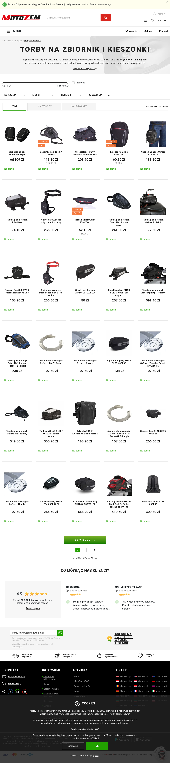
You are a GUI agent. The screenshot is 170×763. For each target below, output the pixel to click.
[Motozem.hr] (141, 686)
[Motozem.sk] (159, 676)
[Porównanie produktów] (145, 20)
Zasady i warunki (51, 689)
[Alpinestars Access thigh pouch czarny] (51, 215)
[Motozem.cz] (142, 676)
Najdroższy (79, 106)
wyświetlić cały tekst (84, 68)
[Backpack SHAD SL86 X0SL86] (153, 496)
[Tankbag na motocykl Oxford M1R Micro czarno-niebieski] (17, 355)
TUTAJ (95, 738)
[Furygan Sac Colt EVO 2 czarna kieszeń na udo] (17, 285)
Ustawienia (73, 746)
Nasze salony (14, 683)
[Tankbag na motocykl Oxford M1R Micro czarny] (119, 215)
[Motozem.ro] (123, 686)
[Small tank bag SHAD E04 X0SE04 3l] (51, 496)
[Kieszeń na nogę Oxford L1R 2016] (153, 145)
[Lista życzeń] (152, 20)
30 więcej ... (85, 539)
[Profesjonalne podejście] (64, 655)
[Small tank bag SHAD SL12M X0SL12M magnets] (119, 285)
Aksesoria (8, 41)
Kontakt (163, 31)
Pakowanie (95, 95)
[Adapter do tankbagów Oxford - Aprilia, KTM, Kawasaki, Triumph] (119, 426)
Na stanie (10, 95)
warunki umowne (37, 640)
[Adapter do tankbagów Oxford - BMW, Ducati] (51, 355)
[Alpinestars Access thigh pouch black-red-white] (51, 285)
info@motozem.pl (16, 676)
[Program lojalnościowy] (105, 655)
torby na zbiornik (32, 41)
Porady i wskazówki (83, 686)
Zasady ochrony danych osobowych (66, 723)
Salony (148, 31)
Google (71, 711)
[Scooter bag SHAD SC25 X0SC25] (153, 426)
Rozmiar (66, 95)
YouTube (24, 690)
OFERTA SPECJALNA (85, 558)
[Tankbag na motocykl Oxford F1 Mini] (153, 215)
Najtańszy (45, 106)
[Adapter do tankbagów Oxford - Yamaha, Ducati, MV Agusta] (153, 355)
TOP (14, 106)
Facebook (10, 690)
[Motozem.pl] (123, 676)
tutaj (97, 755)
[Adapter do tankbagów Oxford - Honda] (17, 496)
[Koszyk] (160, 20)
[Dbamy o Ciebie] (147, 655)
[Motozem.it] (159, 691)
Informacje (131, 31)
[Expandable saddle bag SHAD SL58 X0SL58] (85, 496)
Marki (36, 95)
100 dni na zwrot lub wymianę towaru (124, 638)
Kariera (77, 676)
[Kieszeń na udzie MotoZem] (119, 145)
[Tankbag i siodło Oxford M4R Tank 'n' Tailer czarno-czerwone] (119, 496)
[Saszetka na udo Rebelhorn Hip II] (17, 145)
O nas (46, 684)
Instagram (17, 690)
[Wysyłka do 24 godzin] (22, 655)
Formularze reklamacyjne (49, 677)
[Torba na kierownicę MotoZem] (85, 215)
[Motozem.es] (124, 691)
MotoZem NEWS (81, 681)
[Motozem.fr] (141, 691)
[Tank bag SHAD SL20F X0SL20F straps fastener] (51, 426)
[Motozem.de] (160, 681)
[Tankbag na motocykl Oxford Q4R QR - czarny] (153, 285)
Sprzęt (77, 691)
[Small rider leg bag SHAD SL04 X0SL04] (85, 285)
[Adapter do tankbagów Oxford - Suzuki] (85, 355)
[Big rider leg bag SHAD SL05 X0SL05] (119, 355)
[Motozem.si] (159, 686)
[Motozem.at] (141, 681)
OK (97, 746)
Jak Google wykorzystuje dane (114, 723)
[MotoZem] (21, 17)
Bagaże (18, 41)
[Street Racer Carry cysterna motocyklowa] (85, 145)
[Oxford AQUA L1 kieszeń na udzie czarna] (85, 426)
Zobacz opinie (33, 608)
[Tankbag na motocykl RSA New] (17, 215)
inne (93, 550)
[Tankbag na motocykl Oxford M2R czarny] (17, 426)
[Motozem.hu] (124, 681)
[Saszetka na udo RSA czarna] (51, 145)
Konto (160, 14)
